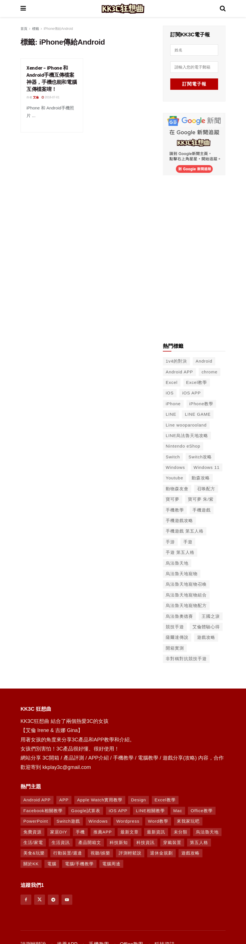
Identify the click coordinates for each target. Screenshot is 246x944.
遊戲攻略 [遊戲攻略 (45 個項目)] (206, 637)
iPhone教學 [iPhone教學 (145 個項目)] (201, 403)
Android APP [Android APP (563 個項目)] (179, 371)
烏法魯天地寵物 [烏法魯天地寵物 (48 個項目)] (182, 573)
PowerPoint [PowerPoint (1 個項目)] (35, 821)
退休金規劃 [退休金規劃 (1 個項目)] (161, 853)
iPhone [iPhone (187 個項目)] (173, 403)
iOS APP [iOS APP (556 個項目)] (191, 392)
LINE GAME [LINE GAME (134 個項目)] (198, 414)
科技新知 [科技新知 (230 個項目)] (119, 842)
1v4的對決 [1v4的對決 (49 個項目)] (176, 361)
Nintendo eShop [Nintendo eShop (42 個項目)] (183, 446)
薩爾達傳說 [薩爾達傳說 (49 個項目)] (177, 637)
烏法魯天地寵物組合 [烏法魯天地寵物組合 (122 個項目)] (186, 594)
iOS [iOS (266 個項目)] (170, 392)
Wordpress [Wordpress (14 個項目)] (127, 821)
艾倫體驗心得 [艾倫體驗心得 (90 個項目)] (206, 626)
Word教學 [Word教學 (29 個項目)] (158, 821)
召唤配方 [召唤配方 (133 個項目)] (206, 488)
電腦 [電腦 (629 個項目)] (51, 863)
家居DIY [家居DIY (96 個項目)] (58, 831)
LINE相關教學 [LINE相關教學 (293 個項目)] (150, 810)
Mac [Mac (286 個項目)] (177, 810)
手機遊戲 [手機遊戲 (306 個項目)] (201, 510)
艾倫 (36, 97)
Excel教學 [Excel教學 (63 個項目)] (165, 799)
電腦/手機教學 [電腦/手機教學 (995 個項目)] (79, 863)
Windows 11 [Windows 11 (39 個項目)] (207, 467)
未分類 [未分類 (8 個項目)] (180, 831)
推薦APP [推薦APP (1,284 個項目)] (102, 831)
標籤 (35, 29)
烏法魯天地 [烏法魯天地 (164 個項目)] (207, 831)
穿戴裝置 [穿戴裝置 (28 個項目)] (172, 842)
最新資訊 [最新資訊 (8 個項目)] (156, 831)
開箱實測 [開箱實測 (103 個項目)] (175, 648)
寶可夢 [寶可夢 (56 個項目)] (172, 499)
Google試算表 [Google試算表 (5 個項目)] (85, 810)
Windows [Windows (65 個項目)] (175, 467)
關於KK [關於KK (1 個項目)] (31, 863)
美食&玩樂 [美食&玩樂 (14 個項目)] (34, 853)
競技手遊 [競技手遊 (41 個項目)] (175, 626)
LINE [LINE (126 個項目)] (171, 414)
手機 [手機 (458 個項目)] (80, 831)
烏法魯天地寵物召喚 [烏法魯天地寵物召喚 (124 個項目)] (186, 584)
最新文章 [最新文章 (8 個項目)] (129, 831)
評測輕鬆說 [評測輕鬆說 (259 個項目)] (130, 853)
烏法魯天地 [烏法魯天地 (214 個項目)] (177, 563)
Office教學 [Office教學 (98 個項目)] (202, 810)
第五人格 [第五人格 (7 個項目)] (199, 842)
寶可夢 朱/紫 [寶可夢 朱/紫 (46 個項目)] (201, 499)
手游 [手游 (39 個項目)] (170, 541)
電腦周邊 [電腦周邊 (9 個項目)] (111, 863)
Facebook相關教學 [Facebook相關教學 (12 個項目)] (43, 810)
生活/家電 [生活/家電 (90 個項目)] (33, 842)
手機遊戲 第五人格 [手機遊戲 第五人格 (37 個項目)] (185, 531)
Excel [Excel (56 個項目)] (172, 382)
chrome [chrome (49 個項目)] (210, 371)
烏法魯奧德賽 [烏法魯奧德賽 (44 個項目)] (179, 616)
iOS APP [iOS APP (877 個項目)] (118, 810)
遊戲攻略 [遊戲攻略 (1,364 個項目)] (190, 853)
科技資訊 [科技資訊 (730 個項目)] (145, 842)
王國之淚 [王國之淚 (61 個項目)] (211, 616)
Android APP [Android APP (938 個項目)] (37, 799)
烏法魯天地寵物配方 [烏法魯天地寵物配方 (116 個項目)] (186, 605)
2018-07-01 (51, 97)
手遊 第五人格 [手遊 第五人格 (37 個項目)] (180, 552)
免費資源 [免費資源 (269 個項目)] (32, 831)
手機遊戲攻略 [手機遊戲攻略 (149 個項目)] (179, 520)
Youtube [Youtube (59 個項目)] (174, 477)
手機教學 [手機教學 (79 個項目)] (175, 510)
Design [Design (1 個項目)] (138, 799)
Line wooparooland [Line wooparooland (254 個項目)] (186, 425)
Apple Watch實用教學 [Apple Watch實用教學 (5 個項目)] (100, 799)
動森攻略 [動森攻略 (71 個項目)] (201, 477)
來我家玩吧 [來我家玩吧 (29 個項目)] (188, 821)
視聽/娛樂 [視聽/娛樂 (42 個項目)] (100, 853)
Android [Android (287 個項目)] (204, 361)
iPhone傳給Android (58, 29)
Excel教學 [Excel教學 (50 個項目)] (196, 382)
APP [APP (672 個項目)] (64, 799)
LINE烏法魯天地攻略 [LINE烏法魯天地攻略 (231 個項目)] (187, 435)
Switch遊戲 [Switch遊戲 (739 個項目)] (68, 821)
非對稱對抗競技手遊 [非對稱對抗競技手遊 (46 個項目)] (186, 658)
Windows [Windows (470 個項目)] (98, 821)
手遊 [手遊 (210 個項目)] (187, 541)
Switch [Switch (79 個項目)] (173, 456)
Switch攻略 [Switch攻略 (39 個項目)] (200, 456)
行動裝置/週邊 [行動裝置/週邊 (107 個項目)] (67, 853)
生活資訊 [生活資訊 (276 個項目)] (61, 842)
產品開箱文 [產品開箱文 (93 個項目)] (89, 842)
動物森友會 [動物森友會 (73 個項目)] (177, 488)
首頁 (23, 29)
